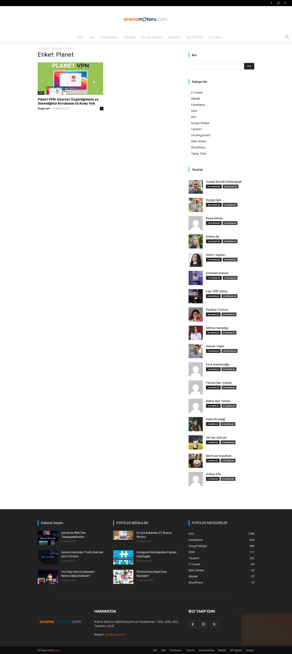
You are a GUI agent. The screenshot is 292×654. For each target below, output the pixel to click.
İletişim (214, 37)
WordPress (198, 147)
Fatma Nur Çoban (219, 383)
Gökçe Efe (213, 474)
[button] (287, 38)
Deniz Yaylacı (215, 255)
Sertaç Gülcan (216, 437)
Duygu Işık (44, 108)
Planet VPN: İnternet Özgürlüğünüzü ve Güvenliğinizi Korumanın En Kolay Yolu (68, 101)
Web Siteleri (198, 141)
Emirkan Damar (217, 273)
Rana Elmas (214, 218)
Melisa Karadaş (217, 328)
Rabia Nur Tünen (218, 401)
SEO (80, 37)
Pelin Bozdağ (215, 419)
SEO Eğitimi (194, 37)
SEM (91, 37)
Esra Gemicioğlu (218, 364)
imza (57, 650)
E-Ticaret (197, 92)
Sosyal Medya (151, 37)
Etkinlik (174, 37)
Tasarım (129, 37)
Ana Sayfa (43, 48)
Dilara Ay (212, 236)
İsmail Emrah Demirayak (224, 182)
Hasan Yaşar (215, 346)
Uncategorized (200, 135)
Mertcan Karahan (218, 456)
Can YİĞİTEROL (217, 291)
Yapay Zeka (198, 153)
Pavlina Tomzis (217, 309)
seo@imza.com (115, 634)
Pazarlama (108, 37)
